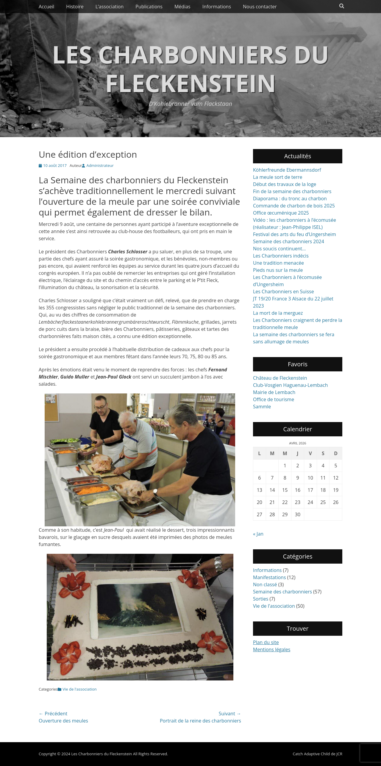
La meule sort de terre (277, 177)
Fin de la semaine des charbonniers (292, 191)
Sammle (262, 406)
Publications (149, 6)
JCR (339, 753)
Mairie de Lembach (274, 392)
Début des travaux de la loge (284, 184)
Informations (216, 6)
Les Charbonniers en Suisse (283, 291)
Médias (182, 6)
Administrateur (99, 165)
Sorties (260, 599)
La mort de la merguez (278, 313)
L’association (110, 6)
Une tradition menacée (278, 263)
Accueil (46, 6)
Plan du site (266, 642)
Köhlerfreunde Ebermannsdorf (287, 170)
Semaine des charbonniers (282, 591)
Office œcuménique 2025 (281, 213)
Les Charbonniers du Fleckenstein (190, 68)
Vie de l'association (79, 689)
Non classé (265, 584)
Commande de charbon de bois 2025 (294, 205)
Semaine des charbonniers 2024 (288, 241)
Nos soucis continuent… (279, 248)
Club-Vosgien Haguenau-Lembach (290, 385)
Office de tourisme (273, 399)
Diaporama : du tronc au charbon (290, 198)
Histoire (74, 6)
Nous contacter (260, 6)
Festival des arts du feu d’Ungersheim (294, 234)
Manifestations (269, 577)
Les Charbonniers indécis (281, 255)
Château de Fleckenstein (280, 378)
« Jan (258, 534)
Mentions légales (271, 649)
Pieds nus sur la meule (278, 270)
